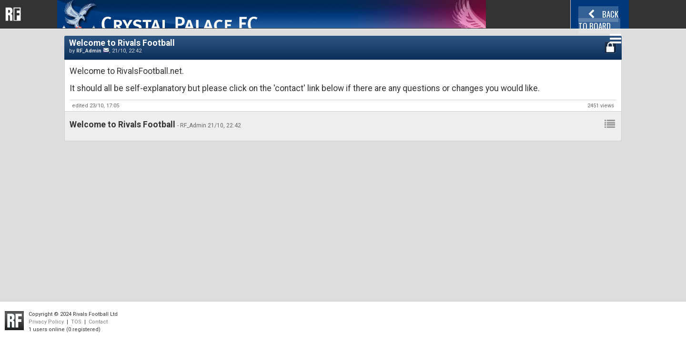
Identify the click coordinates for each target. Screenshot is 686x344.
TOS (76, 322)
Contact (98, 322)
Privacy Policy (46, 322)
